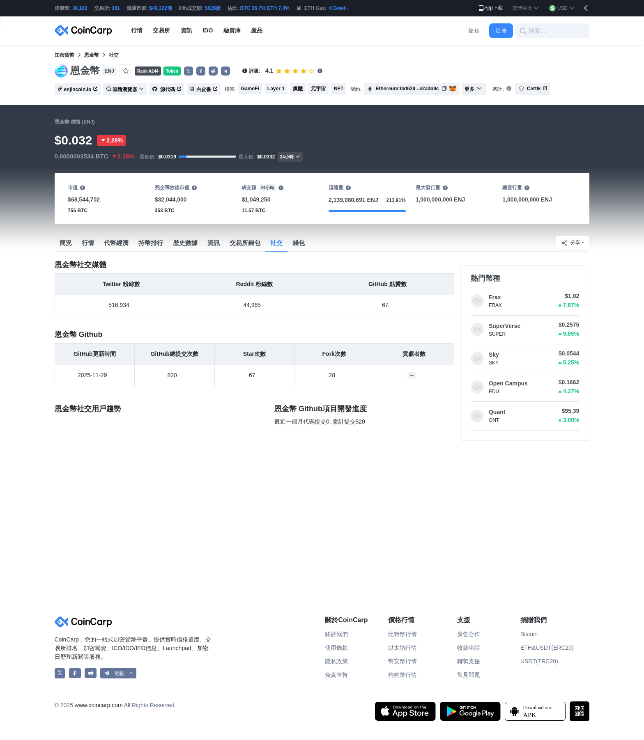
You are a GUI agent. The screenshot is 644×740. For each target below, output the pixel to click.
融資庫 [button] (232, 30)
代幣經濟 (116, 242)
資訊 (213, 242)
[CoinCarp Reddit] (91, 673)
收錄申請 (468, 647)
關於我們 (336, 634)
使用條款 (336, 647)
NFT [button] (338, 89)
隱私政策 (336, 661)
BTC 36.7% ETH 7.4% (265, 8)
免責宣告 (336, 674)
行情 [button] (137, 30)
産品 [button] (256, 30)
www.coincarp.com (99, 705)
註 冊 (501, 31)
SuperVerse (504, 326)
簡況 (66, 242)
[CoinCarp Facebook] (75, 673)
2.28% (111, 140)
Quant (497, 412)
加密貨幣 (64, 55)
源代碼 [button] (166, 89)
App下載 (490, 8)
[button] (526, 8)
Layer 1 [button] (276, 89)
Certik (532, 89)
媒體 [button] (298, 89)
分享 (570, 243)
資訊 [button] (186, 30)
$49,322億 (160, 8)
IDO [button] (207, 30)
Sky (494, 354)
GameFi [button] (250, 89)
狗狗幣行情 (402, 674)
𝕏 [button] (188, 71)
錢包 (298, 242)
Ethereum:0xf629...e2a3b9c (407, 89)
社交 (276, 242)
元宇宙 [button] (318, 89)
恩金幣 (91, 55)
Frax (495, 297)
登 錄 (473, 31)
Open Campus (508, 383)
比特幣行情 (402, 634)
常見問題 (468, 674)
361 (116, 8)
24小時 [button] (290, 156)
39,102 (79, 8)
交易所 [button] (161, 30)
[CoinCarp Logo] (85, 30)
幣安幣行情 (402, 661)
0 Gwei (339, 8)
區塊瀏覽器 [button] (125, 89)
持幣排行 (150, 242)
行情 (88, 242)
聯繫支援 (468, 661)
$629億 (213, 8)
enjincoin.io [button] (78, 89)
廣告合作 (468, 634)
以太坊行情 (402, 647)
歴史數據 (185, 242)
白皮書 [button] (204, 89)
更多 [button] (473, 89)
